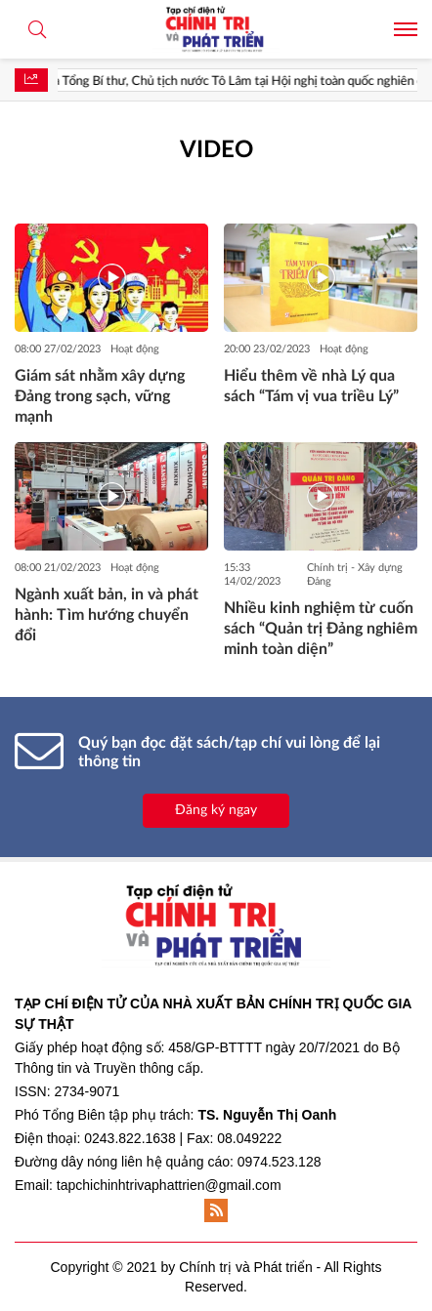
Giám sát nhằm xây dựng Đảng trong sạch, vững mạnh (100, 396)
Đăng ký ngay (216, 810)
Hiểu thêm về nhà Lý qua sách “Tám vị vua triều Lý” (311, 386)
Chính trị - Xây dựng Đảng (355, 574)
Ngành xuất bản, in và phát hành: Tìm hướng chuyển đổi (106, 615)
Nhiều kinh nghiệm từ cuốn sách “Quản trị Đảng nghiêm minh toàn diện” (320, 628)
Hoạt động (134, 349)
